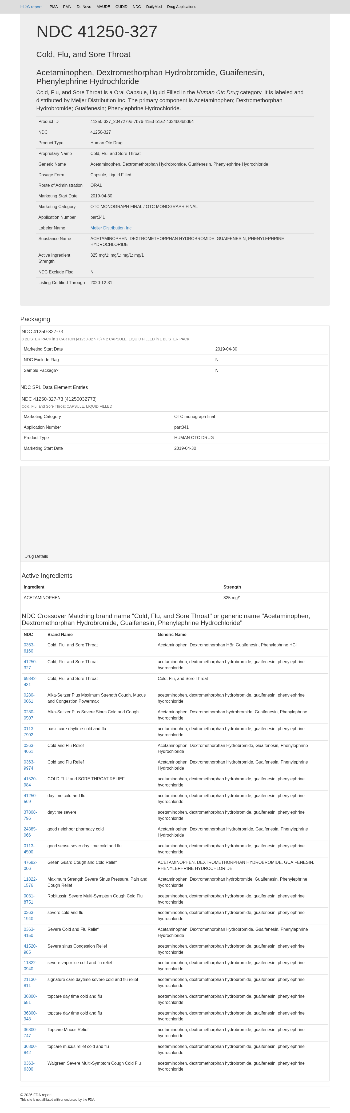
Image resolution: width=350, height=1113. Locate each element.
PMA (54, 7)
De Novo (84, 7)
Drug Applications (181, 7)
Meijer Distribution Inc (111, 228)
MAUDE (103, 7)
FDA (31, 6)
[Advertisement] (175, 508)
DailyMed (154, 7)
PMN (67, 7)
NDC (137, 7)
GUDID (122, 7)
